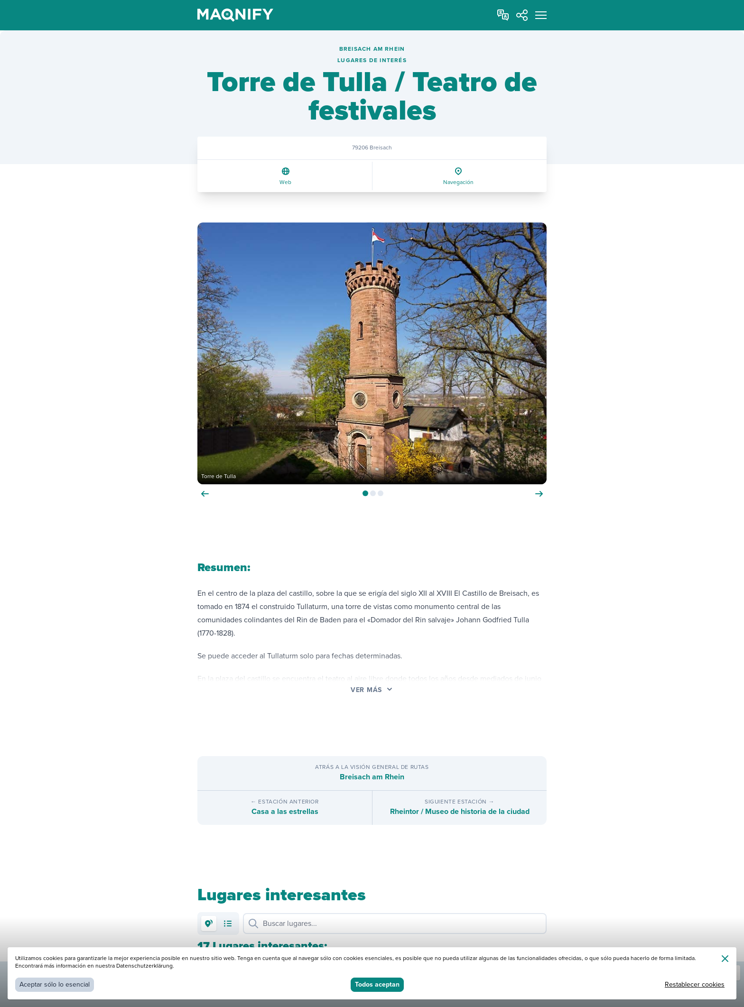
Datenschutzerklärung (144, 966)
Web (285, 182)
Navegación (458, 182)
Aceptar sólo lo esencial (54, 984)
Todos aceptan (377, 984)
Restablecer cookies (695, 984)
